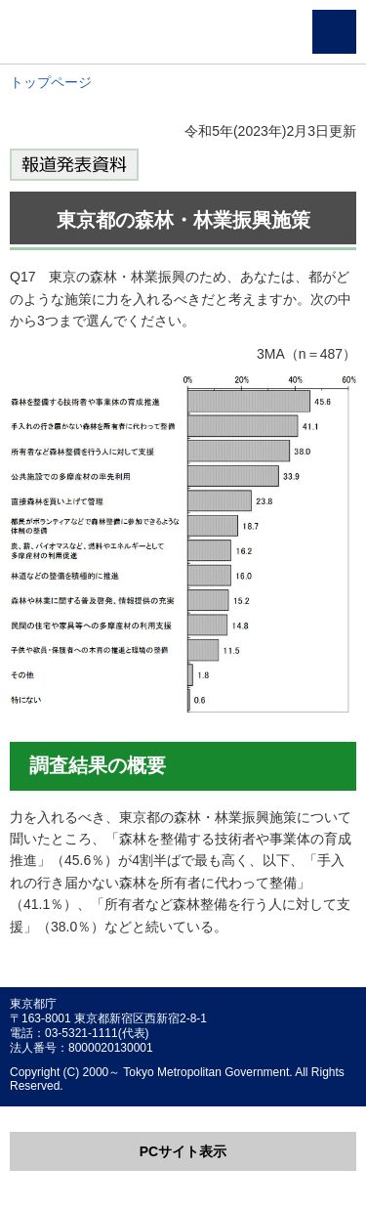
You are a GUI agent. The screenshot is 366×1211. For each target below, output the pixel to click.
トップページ (51, 82)
